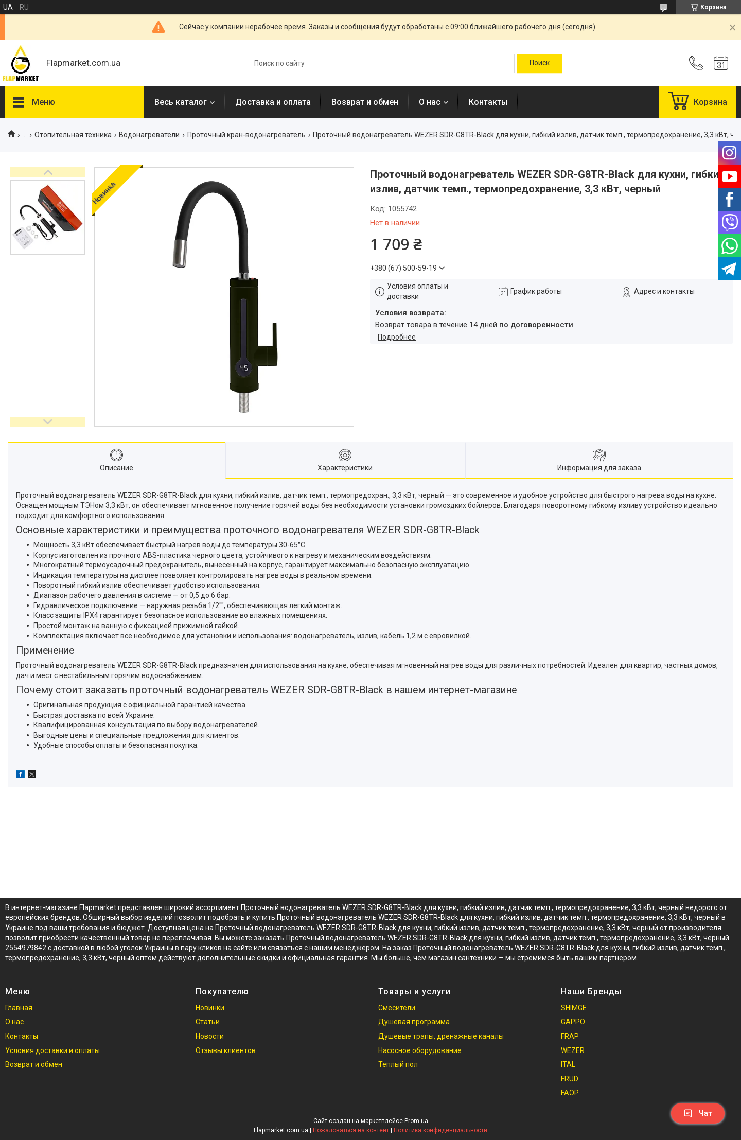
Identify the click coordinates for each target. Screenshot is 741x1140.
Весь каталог (180, 102)
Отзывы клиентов (226, 1050)
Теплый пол (398, 1064)
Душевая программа (414, 1022)
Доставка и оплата (273, 102)
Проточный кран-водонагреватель (246, 135)
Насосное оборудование (420, 1050)
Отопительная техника (73, 135)
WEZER (573, 1050)
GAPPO (573, 1022)
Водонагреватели (149, 135)
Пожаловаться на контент (351, 1130)
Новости (210, 1036)
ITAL (568, 1064)
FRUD (569, 1079)
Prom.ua (416, 1121)
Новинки (210, 1008)
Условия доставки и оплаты (52, 1050)
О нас (429, 102)
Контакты (488, 102)
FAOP (570, 1093)
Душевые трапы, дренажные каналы (441, 1036)
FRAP (570, 1036)
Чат (697, 1113)
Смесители (396, 1008)
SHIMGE (574, 1008)
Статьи (208, 1022)
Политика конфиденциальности (440, 1130)
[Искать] (539, 63)
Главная (18, 1008)
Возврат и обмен (364, 102)
